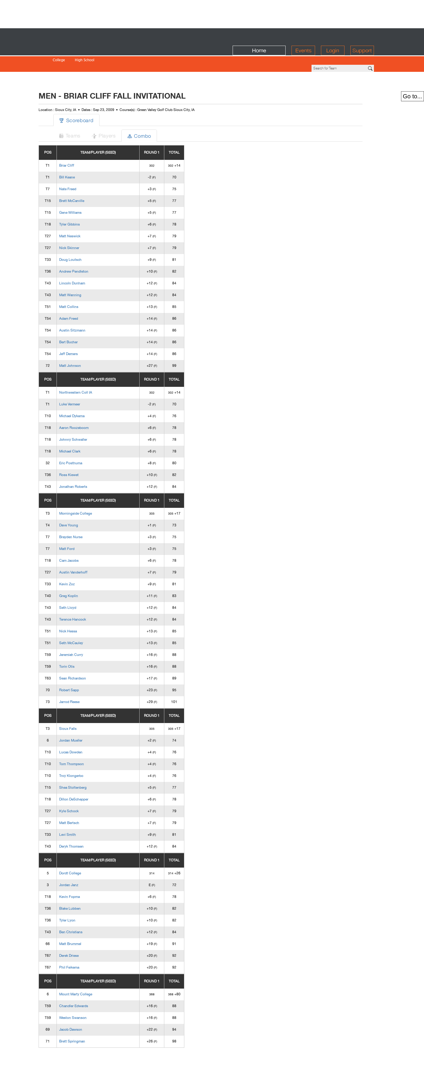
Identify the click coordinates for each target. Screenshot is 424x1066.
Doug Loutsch (82, 240)
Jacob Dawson (82, 1009)
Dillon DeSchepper (85, 779)
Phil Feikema (81, 947)
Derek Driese (80, 936)
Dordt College (81, 853)
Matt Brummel (82, 924)
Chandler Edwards (85, 986)
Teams (82, 115)
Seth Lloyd (79, 588)
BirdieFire (93, 36)
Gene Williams (82, 192)
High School (84, 48)
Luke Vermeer (81, 384)
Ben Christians (82, 912)
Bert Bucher (80, 322)
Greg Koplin (80, 576)
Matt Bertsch (81, 803)
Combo (154, 116)
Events (303, 36)
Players (117, 115)
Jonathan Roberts (85, 467)
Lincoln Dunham (84, 263)
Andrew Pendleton (85, 251)
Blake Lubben (81, 888)
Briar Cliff (78, 145)
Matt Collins (80, 287)
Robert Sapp (80, 670)
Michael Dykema (83, 396)
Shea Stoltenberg (84, 767)
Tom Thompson (83, 744)
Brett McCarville (83, 181)
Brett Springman (84, 1021)
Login (332, 36)
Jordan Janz (80, 865)
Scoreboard (89, 100)
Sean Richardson (84, 658)
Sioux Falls (79, 709)
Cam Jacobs (80, 540)
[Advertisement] (212, 13)
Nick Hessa (79, 611)
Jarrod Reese (81, 682)
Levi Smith (79, 815)
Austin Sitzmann (84, 310)
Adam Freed (80, 298)
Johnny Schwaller (85, 419)
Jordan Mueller (82, 720)
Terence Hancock (84, 599)
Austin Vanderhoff (85, 552)
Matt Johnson (81, 346)
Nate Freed (79, 169)
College (59, 48)
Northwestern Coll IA (87, 372)
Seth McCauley (83, 623)
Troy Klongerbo (83, 756)
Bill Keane (78, 157)
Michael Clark (81, 431)
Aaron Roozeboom (85, 408)
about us (315, 1058)
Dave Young (80, 505)
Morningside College (87, 493)
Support (362, 36)
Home (259, 36)
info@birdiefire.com (352, 1058)
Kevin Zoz (78, 564)
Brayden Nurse (82, 517)
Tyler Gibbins (81, 204)
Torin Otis (78, 646)
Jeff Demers (80, 334)
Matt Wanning (82, 275)
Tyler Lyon (79, 900)
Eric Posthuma (82, 443)
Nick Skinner (81, 228)
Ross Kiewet (80, 455)
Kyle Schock (80, 791)
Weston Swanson (84, 998)
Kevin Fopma (81, 877)
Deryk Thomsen (83, 826)
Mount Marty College (87, 974)
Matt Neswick (81, 216)
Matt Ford (78, 529)
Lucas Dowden (82, 732)
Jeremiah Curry (83, 635)
